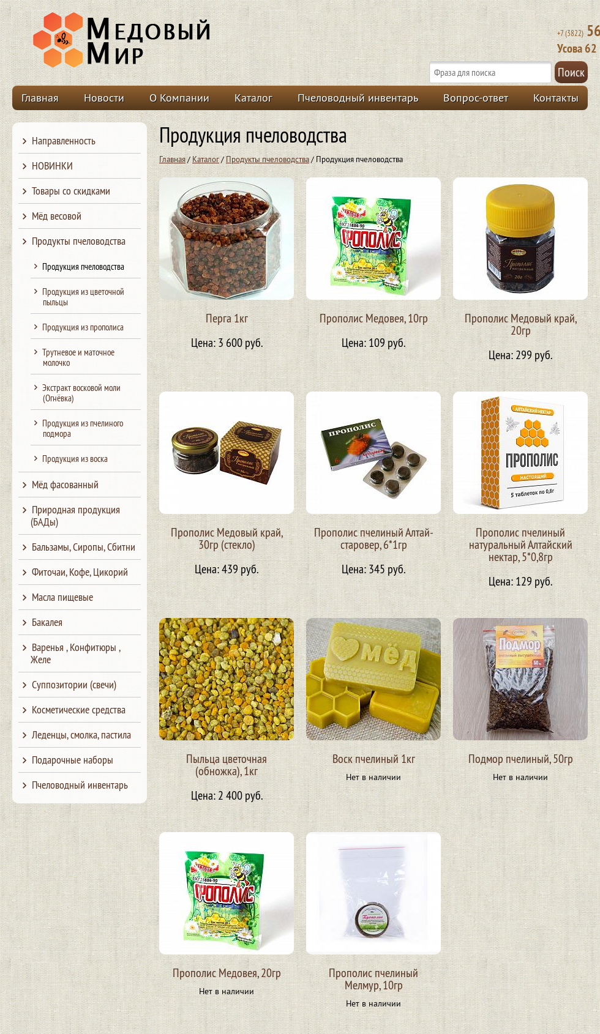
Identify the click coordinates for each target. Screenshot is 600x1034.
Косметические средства (79, 709)
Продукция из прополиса (83, 327)
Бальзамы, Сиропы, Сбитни (83, 547)
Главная (40, 98)
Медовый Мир (178, 40)
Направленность (64, 140)
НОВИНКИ (52, 165)
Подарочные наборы (72, 760)
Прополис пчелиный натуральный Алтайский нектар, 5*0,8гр (520, 544)
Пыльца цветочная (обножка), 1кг (226, 764)
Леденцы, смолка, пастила (81, 734)
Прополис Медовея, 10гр (374, 317)
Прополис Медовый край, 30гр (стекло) (227, 538)
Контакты (556, 98)
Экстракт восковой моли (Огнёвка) (81, 393)
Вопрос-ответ (475, 98)
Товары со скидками (71, 191)
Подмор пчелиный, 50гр (520, 758)
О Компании (179, 98)
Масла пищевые (62, 597)
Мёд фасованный (65, 484)
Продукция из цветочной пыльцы (83, 297)
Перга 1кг (227, 317)
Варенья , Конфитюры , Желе (75, 653)
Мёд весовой (56, 216)
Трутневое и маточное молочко (78, 357)
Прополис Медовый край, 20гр (521, 324)
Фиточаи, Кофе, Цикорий (80, 572)
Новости (104, 98)
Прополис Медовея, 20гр (227, 972)
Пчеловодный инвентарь (358, 98)
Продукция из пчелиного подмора (82, 428)
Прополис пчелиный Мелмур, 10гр (373, 978)
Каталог (253, 98)
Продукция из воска (75, 458)
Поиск (571, 72)
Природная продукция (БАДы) (75, 515)
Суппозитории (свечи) (74, 684)
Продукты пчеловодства (267, 159)
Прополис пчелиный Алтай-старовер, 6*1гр (373, 538)
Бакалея (47, 622)
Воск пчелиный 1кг (373, 758)
